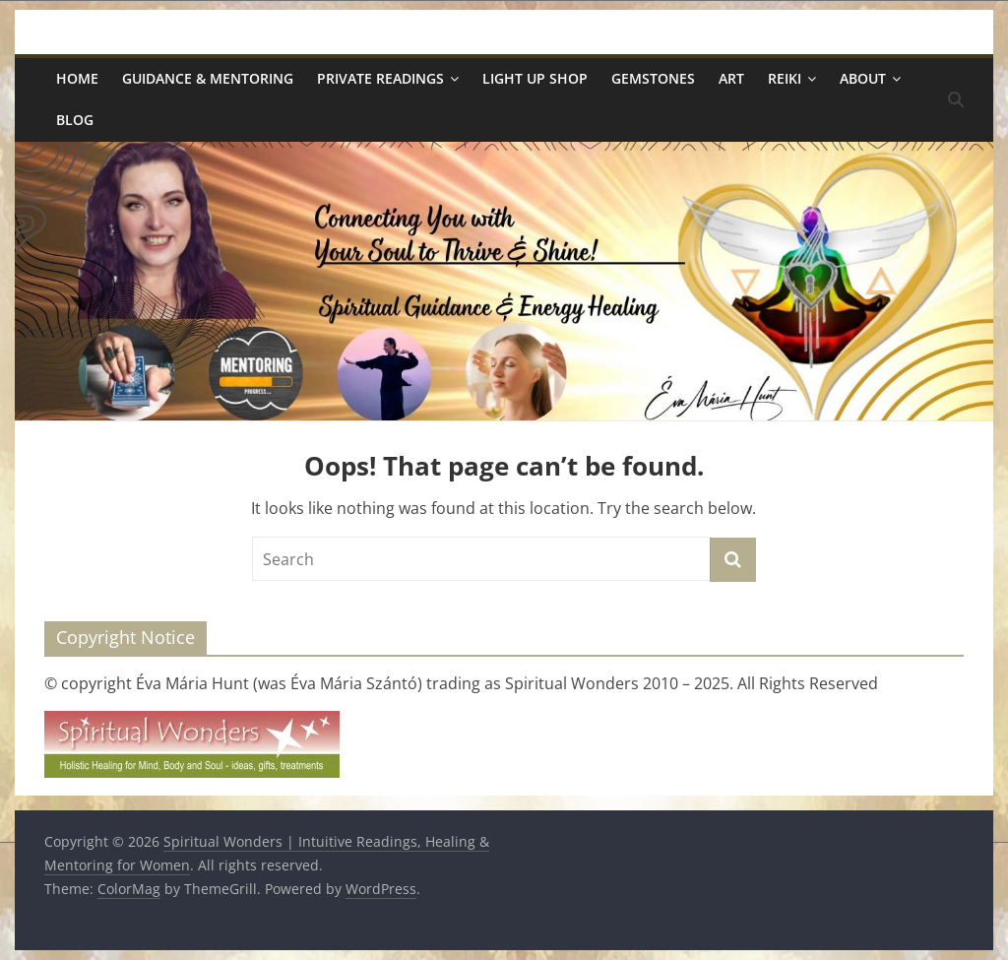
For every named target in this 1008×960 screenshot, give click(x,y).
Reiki (784, 78)
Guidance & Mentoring (207, 78)
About (863, 78)
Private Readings (380, 78)
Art (731, 78)
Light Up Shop (535, 78)
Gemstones (653, 78)
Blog (75, 119)
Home (77, 78)
